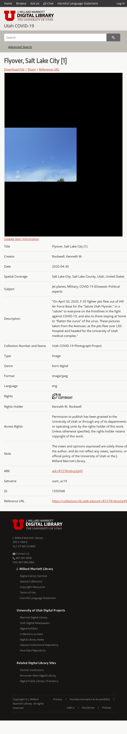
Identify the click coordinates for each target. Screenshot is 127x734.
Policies (106, 707)
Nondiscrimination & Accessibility (90, 699)
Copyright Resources (32, 587)
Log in (121, 3)
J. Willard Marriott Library (28, 538)
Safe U (70, 707)
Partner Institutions (32, 670)
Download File (14, 69)
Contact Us (21, 553)
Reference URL (49, 69)
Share (32, 69)
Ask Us (34, 3)
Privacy (57, 699)
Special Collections (31, 581)
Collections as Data (31, 634)
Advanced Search (20, 47)
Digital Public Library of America (39, 681)
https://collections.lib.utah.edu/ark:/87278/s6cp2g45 (89, 501)
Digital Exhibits (29, 628)
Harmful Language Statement (78, 3)
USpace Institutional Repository (39, 645)
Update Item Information (21, 239)
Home (8, 3)
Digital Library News (32, 639)
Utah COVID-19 (19, 26)
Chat (48, 3)
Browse (21, 3)
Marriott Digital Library (34, 617)
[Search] (55, 37)
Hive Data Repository (33, 650)
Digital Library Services (33, 576)
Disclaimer (88, 707)
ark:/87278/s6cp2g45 (67, 471)
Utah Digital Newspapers (35, 623)
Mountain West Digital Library (38, 675)
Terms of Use (28, 592)
